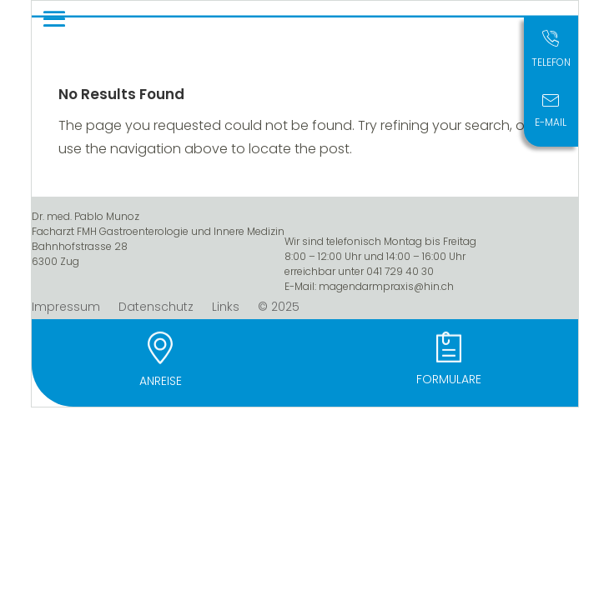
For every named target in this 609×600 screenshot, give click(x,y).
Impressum (66, 308)
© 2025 (278, 308)
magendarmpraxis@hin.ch (386, 286)
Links (225, 308)
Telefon (551, 62)
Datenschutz (156, 308)
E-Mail (550, 122)
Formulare (448, 379)
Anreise (160, 380)
